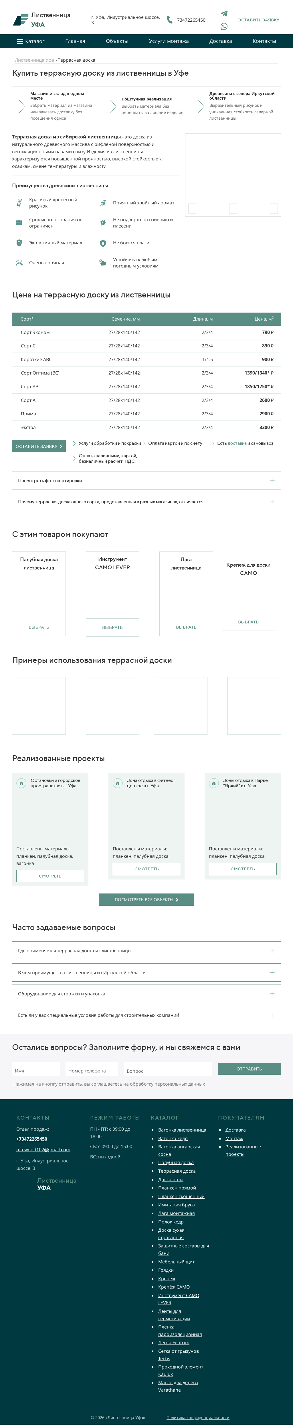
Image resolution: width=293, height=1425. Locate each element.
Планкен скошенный (181, 1196)
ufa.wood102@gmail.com (43, 1149)
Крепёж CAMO (174, 1287)
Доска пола (170, 1179)
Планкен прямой (177, 1188)
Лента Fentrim (173, 1342)
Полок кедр (171, 1222)
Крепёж (166, 1278)
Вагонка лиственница (182, 1130)
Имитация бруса (176, 1204)
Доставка (235, 1130)
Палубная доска (176, 1162)
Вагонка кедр (173, 1138)
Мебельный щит (176, 1262)
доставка (237, 443)
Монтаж (234, 1138)
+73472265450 (190, 20)
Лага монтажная (176, 1213)
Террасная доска (177, 1171)
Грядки (166, 1270)
